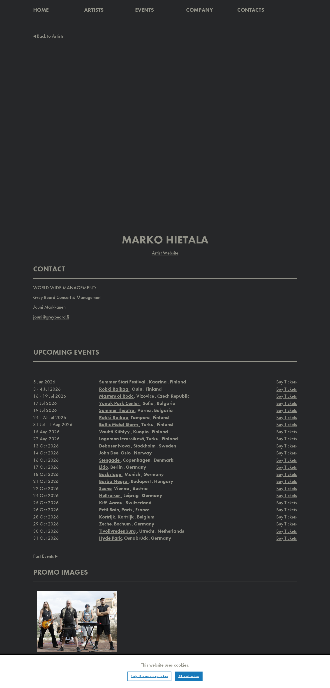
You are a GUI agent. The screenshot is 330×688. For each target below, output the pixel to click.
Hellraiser (110, 495)
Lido (103, 467)
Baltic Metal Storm (119, 424)
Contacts (250, 9)
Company (199, 9)
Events (144, 9)
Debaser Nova (115, 446)
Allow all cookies (188, 676)
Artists (94, 9)
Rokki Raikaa (114, 389)
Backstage (110, 474)
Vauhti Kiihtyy (115, 432)
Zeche (105, 524)
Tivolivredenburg (118, 531)
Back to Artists (48, 36)
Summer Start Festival (123, 382)
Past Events (45, 556)
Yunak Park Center (119, 403)
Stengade (110, 460)
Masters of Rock (116, 396)
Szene (105, 488)
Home (41, 9)
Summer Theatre (117, 410)
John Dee (108, 453)
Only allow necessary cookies (149, 676)
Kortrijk (107, 517)
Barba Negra (114, 481)
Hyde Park (110, 538)
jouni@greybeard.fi (51, 317)
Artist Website (165, 253)
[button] (77, 621)
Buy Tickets (286, 382)
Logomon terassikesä (121, 439)
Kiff (103, 503)
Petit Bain (109, 510)
